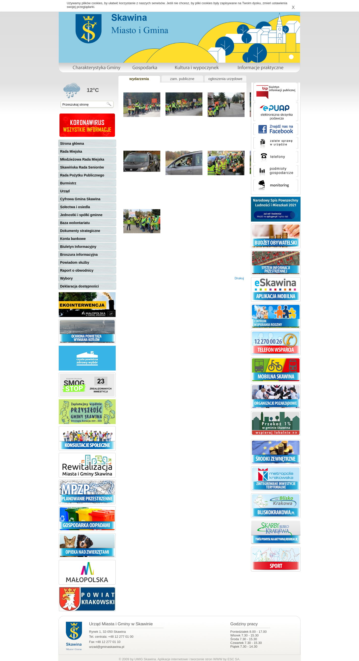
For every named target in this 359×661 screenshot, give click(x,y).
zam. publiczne (182, 79)
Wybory (66, 278)
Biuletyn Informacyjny (78, 247)
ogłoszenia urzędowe (225, 79)
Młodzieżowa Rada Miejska (82, 159)
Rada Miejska (71, 151)
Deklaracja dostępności (79, 286)
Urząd (65, 191)
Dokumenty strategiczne (80, 231)
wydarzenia (139, 79)
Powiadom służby (74, 262)
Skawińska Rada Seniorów (82, 167)
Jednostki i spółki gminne (81, 215)
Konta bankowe (73, 239)
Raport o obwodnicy (77, 270)
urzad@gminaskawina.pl (106, 647)
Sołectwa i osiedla (75, 207)
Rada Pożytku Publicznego (82, 175)
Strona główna (72, 143)
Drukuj (239, 278)
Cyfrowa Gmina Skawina (80, 199)
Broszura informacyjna (79, 255)
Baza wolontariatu (75, 223)
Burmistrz (68, 183)
